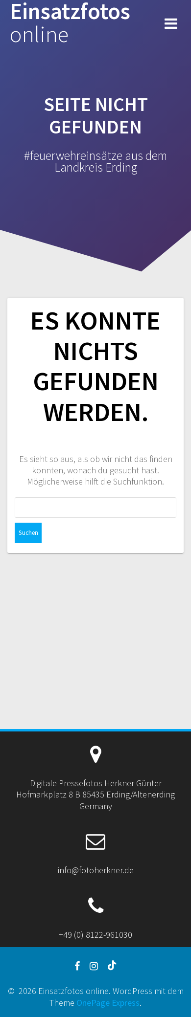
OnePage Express (108, 1002)
